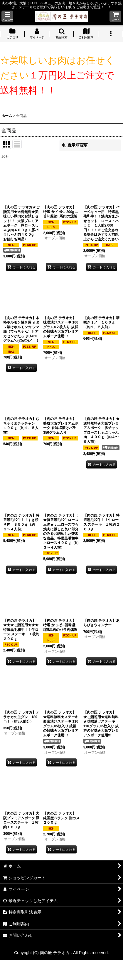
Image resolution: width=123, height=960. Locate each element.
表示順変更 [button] (75, 145)
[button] (7, 16)
